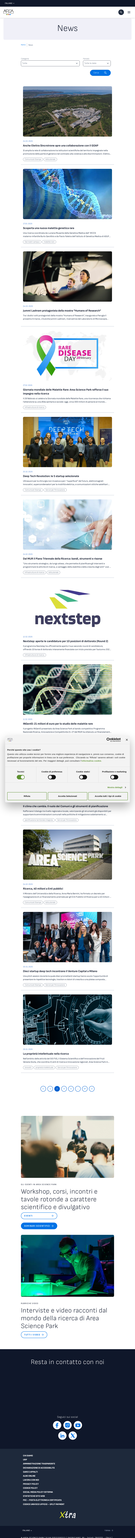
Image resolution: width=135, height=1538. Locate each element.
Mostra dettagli (114, 787)
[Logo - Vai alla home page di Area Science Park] (8, 12)
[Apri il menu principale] (129, 12)
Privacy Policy (30, 1481)
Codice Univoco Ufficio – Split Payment (42, 1499)
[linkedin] (62, 1435)
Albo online (28, 1473)
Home (23, 45)
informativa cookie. (91, 761)
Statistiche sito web (33, 1491)
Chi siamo (27, 1455)
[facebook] (57, 1425)
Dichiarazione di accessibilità (37, 1466)
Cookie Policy (29, 1484)
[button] (121, 12)
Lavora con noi (30, 1477)
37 (85, 1088)
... (78, 1088)
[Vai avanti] (92, 1089)
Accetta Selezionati (67, 796)
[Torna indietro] (43, 1089)
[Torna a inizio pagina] (108, 1525)
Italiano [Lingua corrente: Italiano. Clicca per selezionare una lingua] (9, 3)
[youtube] (78, 1425)
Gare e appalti (29, 1470)
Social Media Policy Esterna (36, 1488)
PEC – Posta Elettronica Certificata (40, 1495)
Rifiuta (27, 796)
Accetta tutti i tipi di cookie (108, 796)
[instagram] (67, 1425)
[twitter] (73, 1435)
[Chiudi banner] (127, 740)
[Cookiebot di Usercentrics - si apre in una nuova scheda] (108, 740)
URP (25, 1459)
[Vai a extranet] (68, 1509)
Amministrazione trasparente (37, 1463)
